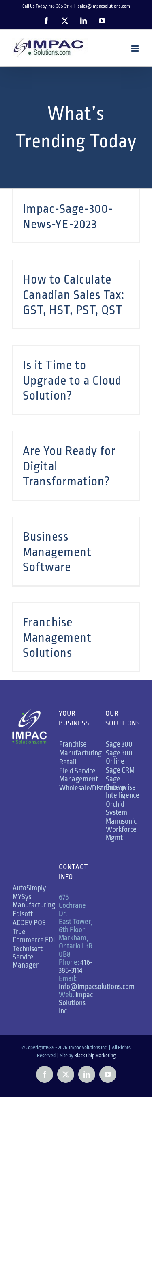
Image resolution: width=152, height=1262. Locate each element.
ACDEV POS (29, 923)
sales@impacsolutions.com (104, 6)
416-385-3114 (76, 966)
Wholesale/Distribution (92, 788)
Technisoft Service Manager (28, 957)
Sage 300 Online (119, 757)
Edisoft (23, 914)
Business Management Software (57, 552)
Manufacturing (80, 753)
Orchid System (116, 808)
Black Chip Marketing (95, 1056)
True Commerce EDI (34, 936)
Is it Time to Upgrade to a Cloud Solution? (72, 380)
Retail (67, 762)
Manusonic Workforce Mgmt (121, 829)
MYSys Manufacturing (34, 901)
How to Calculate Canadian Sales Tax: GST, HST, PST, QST (73, 295)
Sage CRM (120, 770)
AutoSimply (29, 888)
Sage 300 (119, 744)
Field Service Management (78, 775)
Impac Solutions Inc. (76, 1003)
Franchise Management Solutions (57, 637)
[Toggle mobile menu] (135, 48)
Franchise (73, 744)
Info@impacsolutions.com (97, 987)
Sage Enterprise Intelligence (122, 787)
